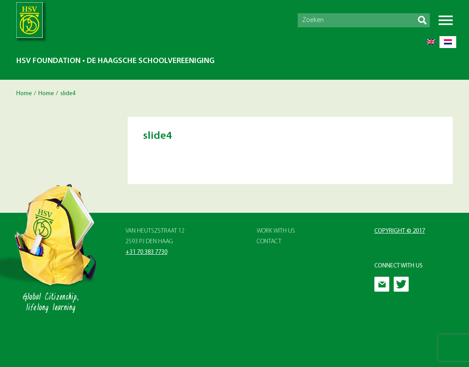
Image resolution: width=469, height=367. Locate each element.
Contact (269, 241)
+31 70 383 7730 (146, 252)
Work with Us (276, 231)
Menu (446, 20)
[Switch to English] (431, 42)
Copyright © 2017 (399, 231)
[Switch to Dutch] (447, 42)
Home (24, 93)
